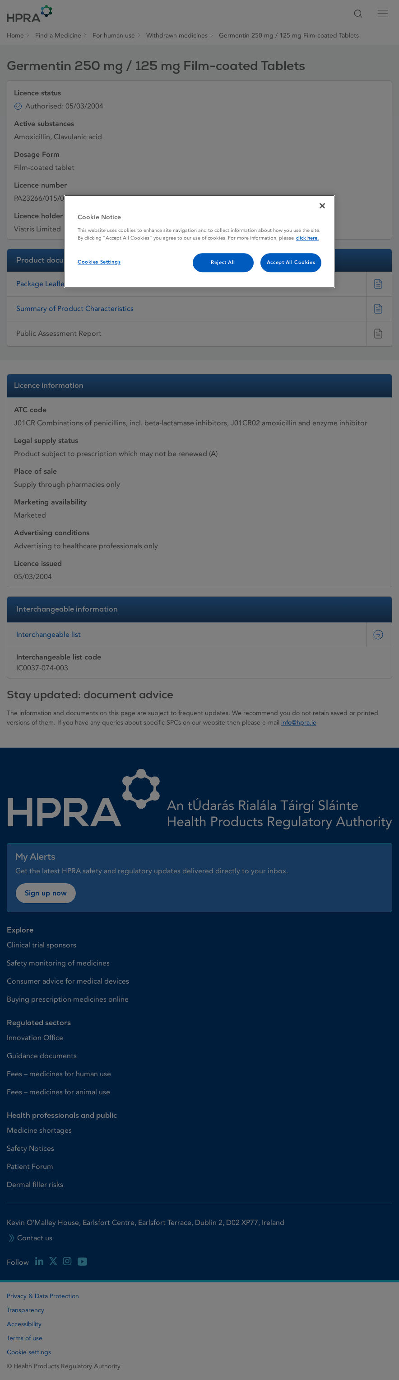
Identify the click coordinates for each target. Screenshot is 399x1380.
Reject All (223, 262)
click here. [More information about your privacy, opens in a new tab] (307, 238)
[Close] (322, 206)
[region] (199, 241)
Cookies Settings (99, 262)
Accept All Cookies (291, 262)
